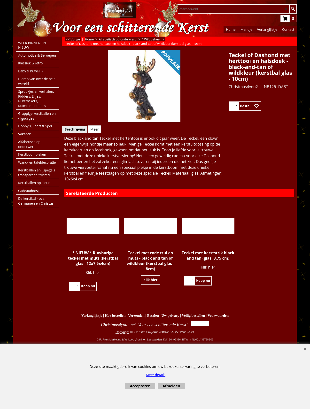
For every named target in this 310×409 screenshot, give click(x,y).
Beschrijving (74, 129)
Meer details (155, 374)
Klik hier (93, 272)
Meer (94, 129)
